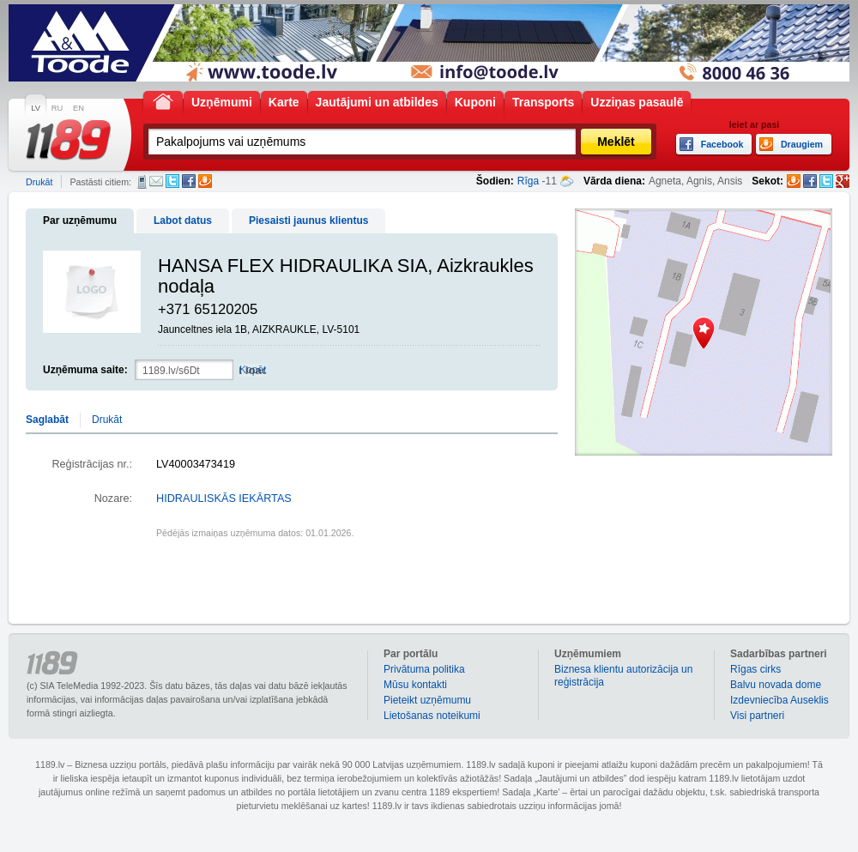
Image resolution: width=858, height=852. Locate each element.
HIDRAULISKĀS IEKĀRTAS (224, 498)
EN (78, 108)
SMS (142, 182)
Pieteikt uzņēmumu (427, 700)
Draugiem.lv (205, 181)
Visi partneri (757, 716)
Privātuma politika (424, 669)
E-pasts (156, 181)
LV (35, 108)
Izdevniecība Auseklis (779, 700)
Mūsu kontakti (415, 685)
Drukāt (39, 182)
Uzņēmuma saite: (85, 370)
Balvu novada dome (775, 685)
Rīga (528, 181)
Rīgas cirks (755, 669)
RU (57, 108)
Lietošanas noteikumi (432, 716)
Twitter (172, 181)
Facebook (189, 181)
